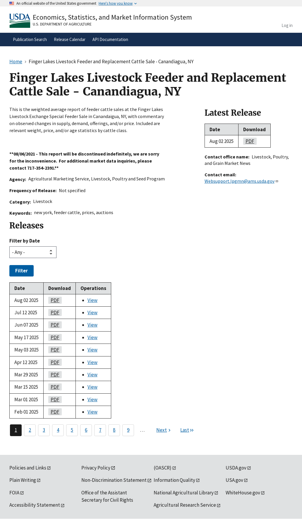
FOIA (14, 492)
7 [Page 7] (100, 430)
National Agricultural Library (184, 492)
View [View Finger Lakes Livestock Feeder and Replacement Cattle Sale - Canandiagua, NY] (92, 300)
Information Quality (174, 480)
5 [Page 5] (72, 430)
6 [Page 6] (86, 430)
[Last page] (187, 430)
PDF (53, 300)
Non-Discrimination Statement (114, 480)
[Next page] (164, 430)
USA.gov (234, 480)
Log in (287, 25)
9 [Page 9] (128, 430)
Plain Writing (22, 480)
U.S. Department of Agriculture (62, 24)
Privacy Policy (95, 468)
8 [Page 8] (114, 430)
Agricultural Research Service (185, 505)
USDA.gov (236, 468)
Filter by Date (24, 241)
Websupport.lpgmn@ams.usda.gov (242, 181)
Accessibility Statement (34, 505)
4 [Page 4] (58, 430)
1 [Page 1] (16, 430)
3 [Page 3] (44, 430)
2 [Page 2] (30, 430)
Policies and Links (27, 468)
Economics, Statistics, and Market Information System (112, 17)
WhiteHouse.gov (243, 492)
